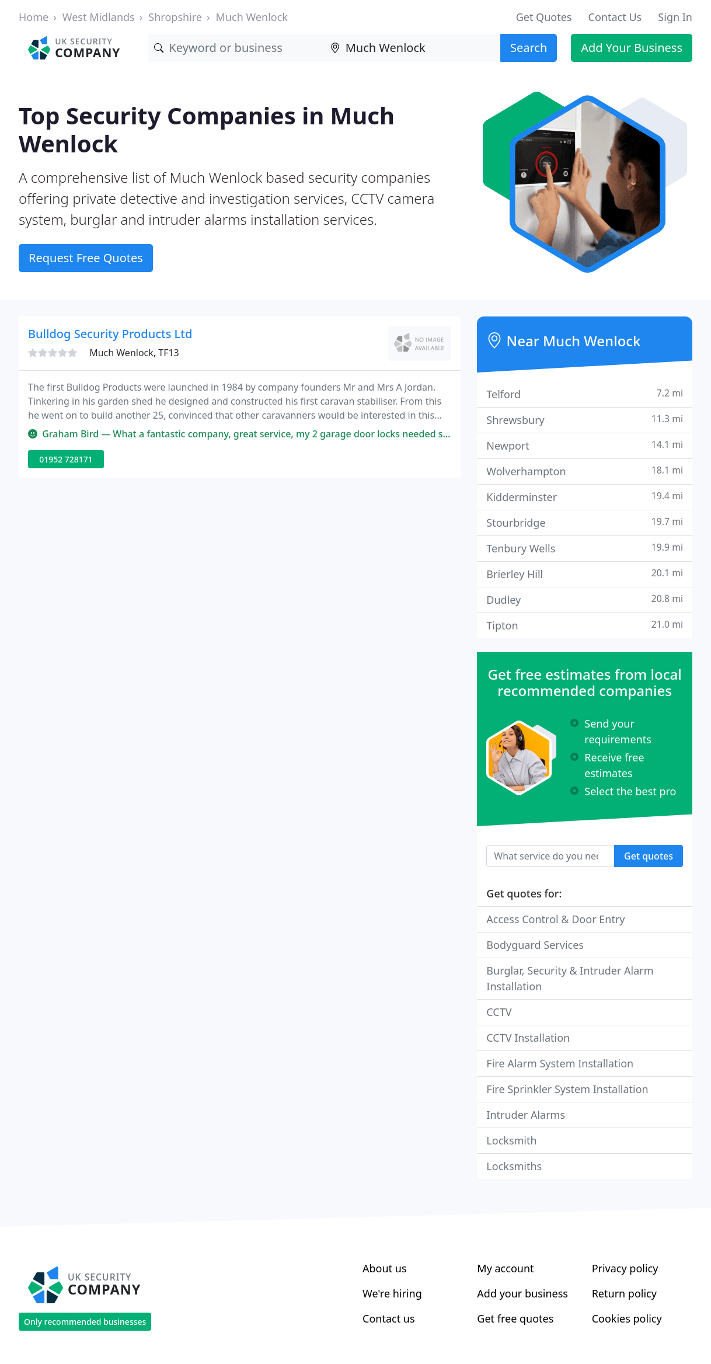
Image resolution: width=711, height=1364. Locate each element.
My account (505, 1268)
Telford (584, 394)
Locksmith (511, 1140)
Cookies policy (627, 1318)
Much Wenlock (252, 17)
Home (33, 17)
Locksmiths (514, 1166)
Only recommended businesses (85, 1321)
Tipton (584, 625)
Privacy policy (625, 1268)
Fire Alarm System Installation (559, 1063)
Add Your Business (631, 47)
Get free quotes (515, 1318)
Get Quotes (544, 17)
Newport (584, 445)
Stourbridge (584, 522)
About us (385, 1268)
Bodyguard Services (535, 945)
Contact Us (615, 17)
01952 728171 (66, 459)
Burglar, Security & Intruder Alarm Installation (569, 978)
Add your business (522, 1293)
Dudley (584, 599)
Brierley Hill (584, 573)
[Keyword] (236, 48)
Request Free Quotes (86, 258)
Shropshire (175, 17)
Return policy (624, 1293)
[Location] (412, 48)
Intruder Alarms (525, 1115)
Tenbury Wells (584, 548)
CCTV (498, 1012)
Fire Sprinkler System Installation (567, 1089)
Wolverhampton (584, 471)
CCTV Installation (528, 1038)
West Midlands (98, 17)
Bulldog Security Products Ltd (110, 334)
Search (528, 47)
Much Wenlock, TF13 (134, 352)
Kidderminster (584, 496)
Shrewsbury (584, 419)
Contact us (389, 1318)
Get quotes (648, 856)
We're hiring (392, 1293)
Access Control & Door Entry (555, 919)
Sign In (675, 17)
